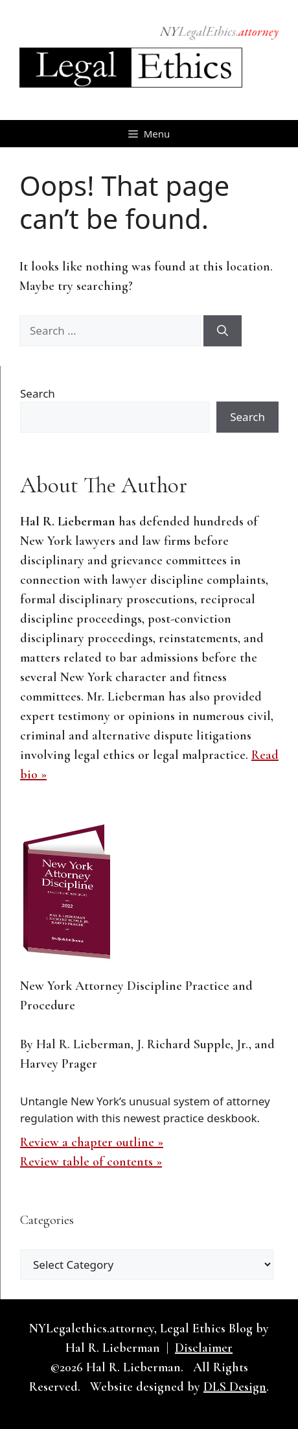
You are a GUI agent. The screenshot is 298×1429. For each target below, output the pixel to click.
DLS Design (234, 1387)
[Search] (222, 330)
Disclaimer (204, 1348)
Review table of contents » (91, 1162)
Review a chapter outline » (91, 1142)
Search (37, 393)
